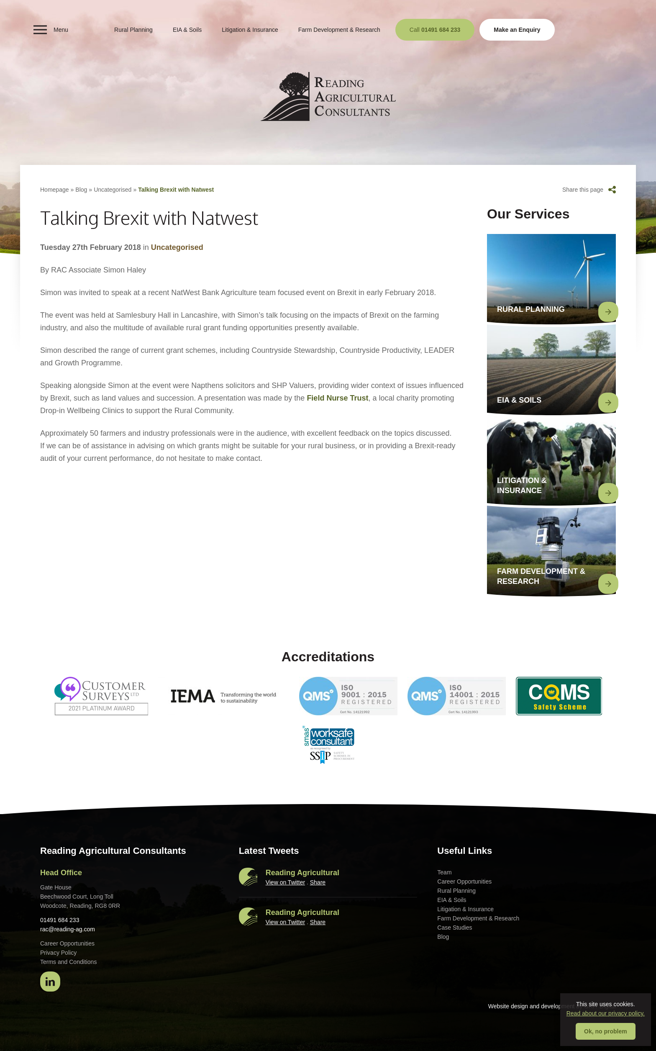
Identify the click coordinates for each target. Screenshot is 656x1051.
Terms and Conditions (68, 961)
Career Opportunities (464, 881)
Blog (81, 189)
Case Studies (454, 927)
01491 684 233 (59, 920)
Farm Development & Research (339, 29)
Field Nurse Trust (337, 398)
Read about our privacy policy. (605, 1013)
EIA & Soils (187, 29)
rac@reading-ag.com (67, 929)
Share (317, 882)
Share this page (589, 189)
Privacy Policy (58, 952)
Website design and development (531, 1006)
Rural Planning (133, 29)
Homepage (54, 189)
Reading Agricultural (302, 873)
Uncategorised (112, 189)
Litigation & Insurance (250, 29)
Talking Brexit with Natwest (176, 189)
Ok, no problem (605, 1031)
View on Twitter (285, 882)
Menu (50, 29)
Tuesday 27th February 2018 (90, 247)
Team (444, 872)
